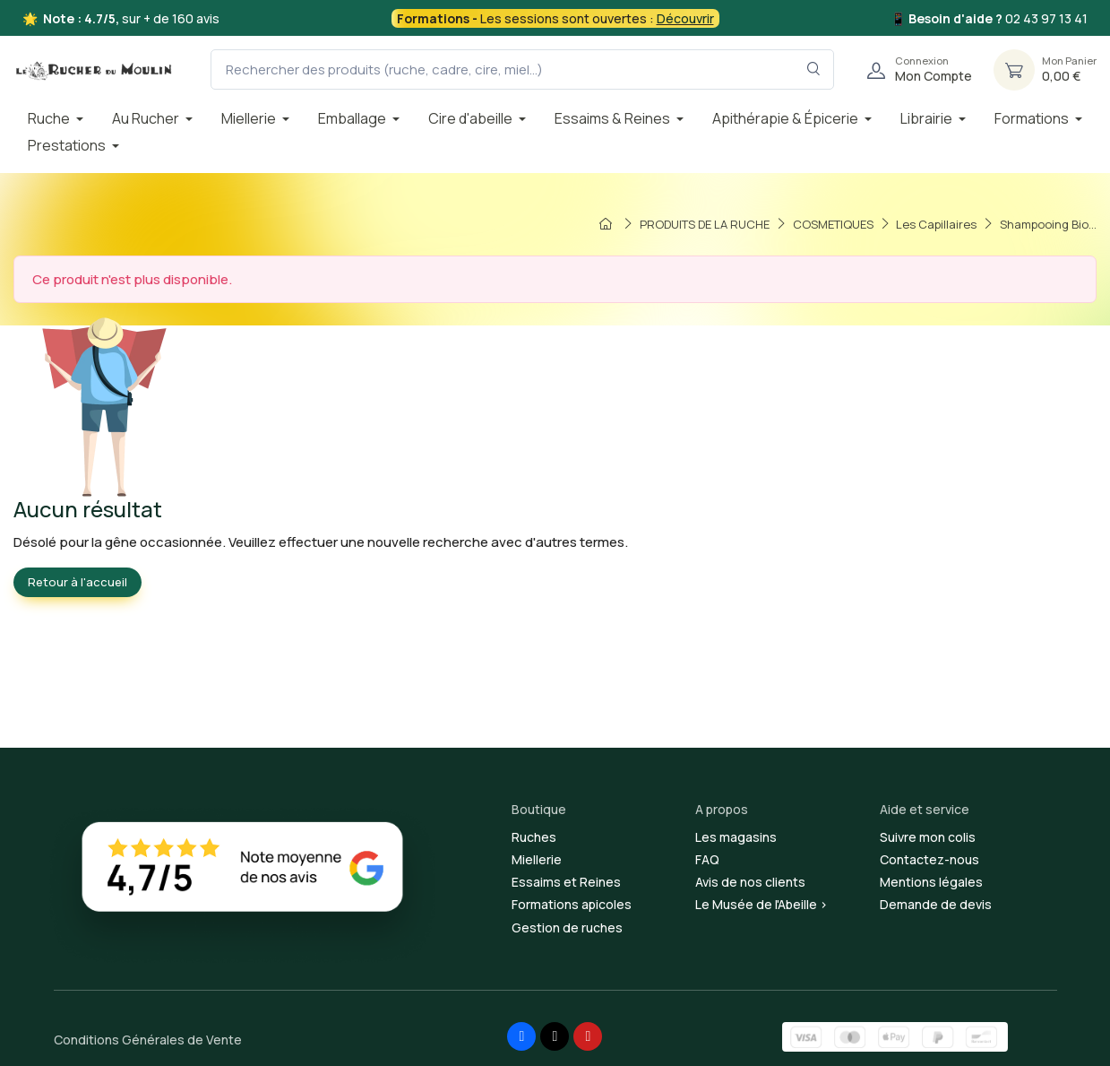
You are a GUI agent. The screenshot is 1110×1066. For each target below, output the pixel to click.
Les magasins (736, 836)
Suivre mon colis (928, 836)
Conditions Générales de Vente (148, 1039)
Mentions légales (931, 881)
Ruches (534, 836)
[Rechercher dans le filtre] (814, 69)
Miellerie (537, 859)
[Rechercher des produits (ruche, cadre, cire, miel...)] (522, 69)
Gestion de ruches (567, 927)
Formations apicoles (572, 904)
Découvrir (685, 18)
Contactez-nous (929, 859)
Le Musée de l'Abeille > (761, 904)
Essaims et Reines (566, 881)
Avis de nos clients (750, 881)
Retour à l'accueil (77, 582)
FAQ (707, 859)
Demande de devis (936, 904)
